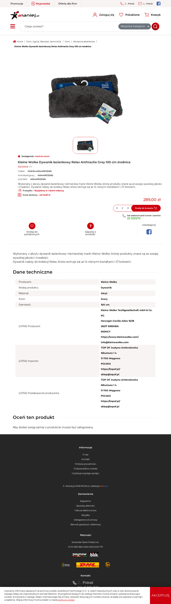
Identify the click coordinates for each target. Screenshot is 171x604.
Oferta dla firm (67, 3)
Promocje (17, 3)
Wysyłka (85, 515)
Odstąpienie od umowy (85, 520)
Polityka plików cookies (85, 468)
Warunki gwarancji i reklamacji (85, 524)
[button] (128, 208)
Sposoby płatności (85, 506)
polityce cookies (66, 600)
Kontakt (85, 459)
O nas (85, 454)
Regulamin (85, 501)
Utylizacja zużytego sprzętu (85, 473)
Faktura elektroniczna (85, 510)
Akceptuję (160, 595)
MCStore (85, 486)
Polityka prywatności (85, 464)
